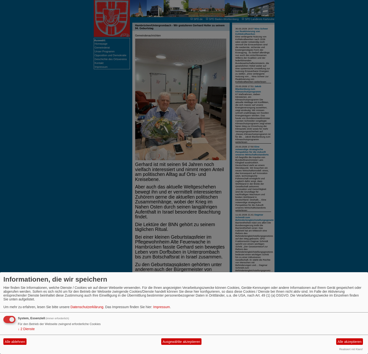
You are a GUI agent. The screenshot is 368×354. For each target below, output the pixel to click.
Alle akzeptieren (350, 342)
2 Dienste (26, 329)
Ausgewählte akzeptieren (181, 342)
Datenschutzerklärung (87, 307)
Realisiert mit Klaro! (351, 349)
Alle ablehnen (15, 342)
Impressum (161, 307)
